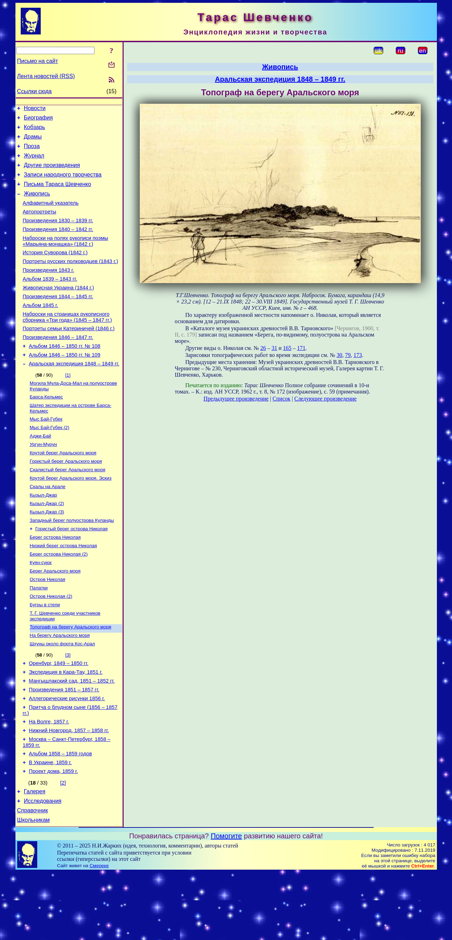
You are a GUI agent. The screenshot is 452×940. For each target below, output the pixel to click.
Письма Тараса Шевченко (57, 194)
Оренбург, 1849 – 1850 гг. (58, 715)
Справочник (32, 877)
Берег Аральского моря (55, 616)
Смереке (99, 933)
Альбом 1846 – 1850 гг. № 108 (64, 373)
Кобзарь (34, 130)
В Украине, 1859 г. (50, 824)
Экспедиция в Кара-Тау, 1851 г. (66, 725)
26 (263, 348)
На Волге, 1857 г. (49, 779)
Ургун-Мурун (43, 478)
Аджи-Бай (40, 469)
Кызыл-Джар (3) (47, 552)
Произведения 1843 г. (48, 289)
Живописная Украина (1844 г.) (58, 309)
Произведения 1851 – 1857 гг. (64, 744)
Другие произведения (52, 172)
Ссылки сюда (34, 91)
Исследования (42, 866)
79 (348, 355)
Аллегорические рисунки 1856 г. (67, 754)
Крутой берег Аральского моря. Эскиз (71, 515)
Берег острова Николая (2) (59, 597)
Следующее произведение (325, 399)
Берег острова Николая (55, 579)
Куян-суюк (41, 606)
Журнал (34, 162)
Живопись (37, 204)
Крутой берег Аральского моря (63, 488)
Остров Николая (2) (51, 643)
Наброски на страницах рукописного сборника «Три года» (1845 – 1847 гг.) (67, 341)
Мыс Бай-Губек (46, 451)
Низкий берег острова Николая (63, 588)
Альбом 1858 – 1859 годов (60, 815)
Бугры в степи (45, 652)
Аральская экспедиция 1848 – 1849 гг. (74, 393)
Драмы (33, 141)
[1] (68, 404)
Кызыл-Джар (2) (47, 542)
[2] (63, 846)
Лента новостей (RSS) (46, 76)
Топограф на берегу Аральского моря (70, 676)
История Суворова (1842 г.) (55, 269)
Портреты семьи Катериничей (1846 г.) (69, 354)
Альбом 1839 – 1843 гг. (50, 299)
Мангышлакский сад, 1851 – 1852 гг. (71, 734)
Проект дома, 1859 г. (53, 834)
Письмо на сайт (37, 61)
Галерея (34, 856)
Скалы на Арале (48, 524)
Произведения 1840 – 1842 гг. (58, 244)
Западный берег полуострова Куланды (72, 561)
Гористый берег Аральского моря (66, 497)
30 (339, 355)
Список (281, 399)
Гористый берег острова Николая (71, 570)
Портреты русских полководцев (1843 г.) (70, 279)
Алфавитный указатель (51, 214)
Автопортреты (40, 224)
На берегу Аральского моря (60, 685)
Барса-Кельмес (46, 427)
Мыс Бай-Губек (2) (50, 460)
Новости (35, 109)
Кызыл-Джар (43, 533)
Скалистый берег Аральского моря (67, 506)
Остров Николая (47, 625)
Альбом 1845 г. (40, 328)
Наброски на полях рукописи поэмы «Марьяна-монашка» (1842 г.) (65, 257)
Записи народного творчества (63, 183)
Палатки (39, 634)
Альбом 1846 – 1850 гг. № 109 (64, 383)
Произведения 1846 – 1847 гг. (58, 363)
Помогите (226, 903)
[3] (68, 705)
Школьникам (33, 887)
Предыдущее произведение (236, 399)
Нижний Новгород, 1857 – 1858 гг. (69, 789)
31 (274, 348)
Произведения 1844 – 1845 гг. (58, 318)
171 (301, 348)
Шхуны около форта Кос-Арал (62, 694)
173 (357, 355)
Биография (38, 120)
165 (287, 348)
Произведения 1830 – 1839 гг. (58, 234)
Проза (32, 151)
